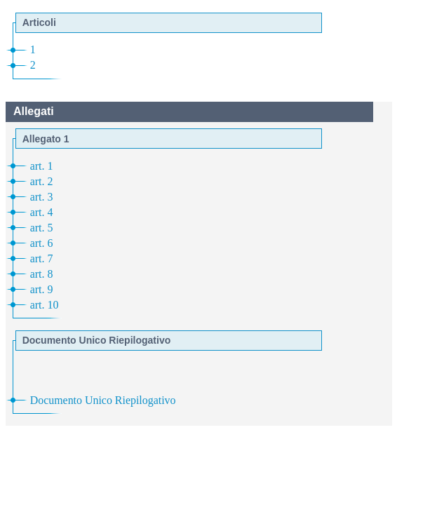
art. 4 (41, 212)
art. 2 (41, 181)
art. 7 (41, 258)
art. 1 (41, 166)
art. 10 (44, 305)
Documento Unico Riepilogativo (103, 400)
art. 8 (41, 274)
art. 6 (41, 243)
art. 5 (41, 228)
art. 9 (41, 289)
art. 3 (41, 197)
